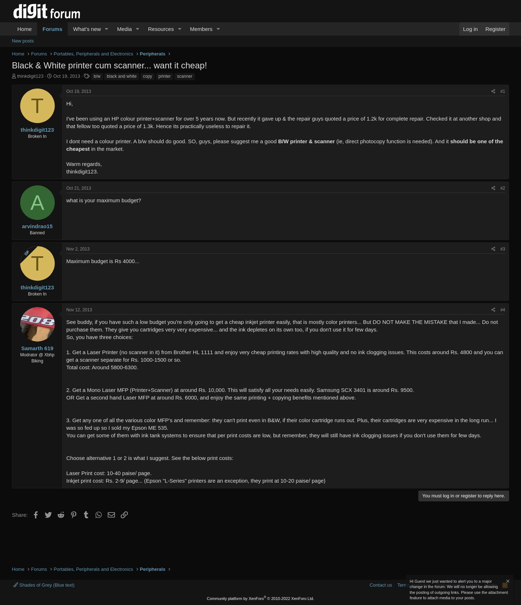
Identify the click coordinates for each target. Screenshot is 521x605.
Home (24, 29)
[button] (107, 29)
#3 (502, 249)
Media (124, 29)
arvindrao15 (37, 226)
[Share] (493, 91)
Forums (52, 29)
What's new (87, 29)
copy (147, 76)
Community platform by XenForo (260, 598)
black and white (122, 76)
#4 (502, 309)
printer (165, 76)
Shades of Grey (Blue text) (44, 585)
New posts (23, 41)
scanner (184, 76)
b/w (97, 76)
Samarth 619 (37, 348)
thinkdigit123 (30, 76)
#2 (502, 188)
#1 (502, 91)
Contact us (381, 585)
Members (201, 29)
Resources (161, 29)
